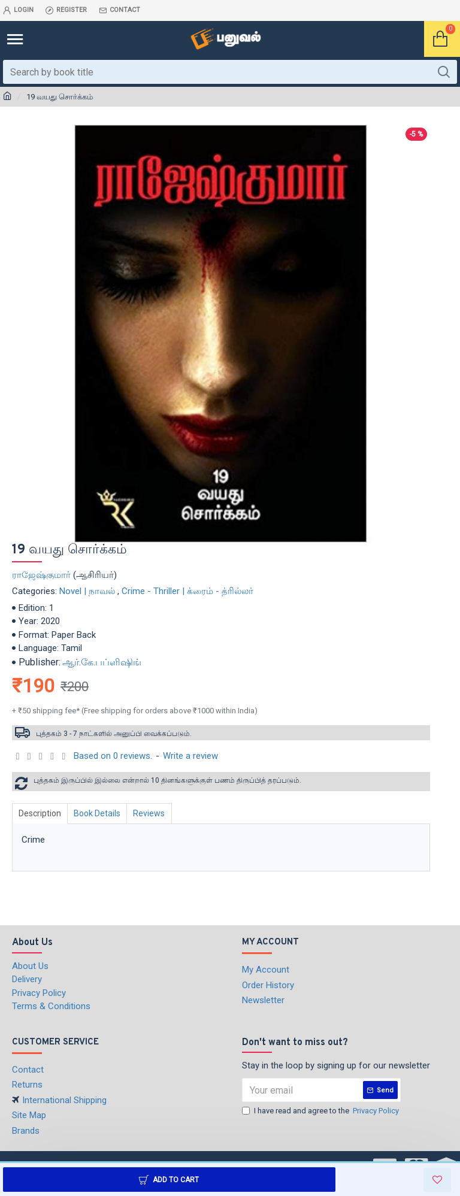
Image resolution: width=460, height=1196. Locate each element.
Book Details (100, 813)
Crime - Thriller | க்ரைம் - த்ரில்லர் (187, 591)
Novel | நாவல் (87, 591)
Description (41, 813)
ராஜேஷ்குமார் (41, 575)
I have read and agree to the (321, 1111)
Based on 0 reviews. (113, 755)
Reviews (155, 813)
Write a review (190, 755)
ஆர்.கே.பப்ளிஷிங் (101, 662)
